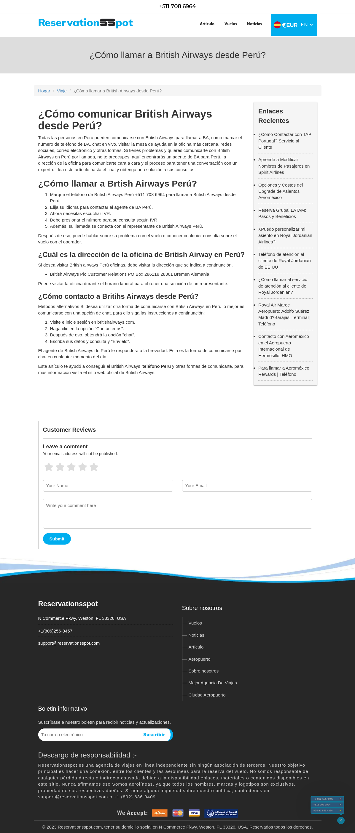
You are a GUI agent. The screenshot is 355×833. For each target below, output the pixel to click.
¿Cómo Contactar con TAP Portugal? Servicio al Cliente (284, 141)
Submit (57, 538)
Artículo (196, 646)
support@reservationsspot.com (69, 643)
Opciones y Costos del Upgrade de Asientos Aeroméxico (280, 191)
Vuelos (231, 24)
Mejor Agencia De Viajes (213, 682)
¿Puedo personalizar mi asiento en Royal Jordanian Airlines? (285, 235)
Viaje (62, 90)
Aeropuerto (200, 659)
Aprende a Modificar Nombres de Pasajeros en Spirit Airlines (284, 166)
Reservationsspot (68, 604)
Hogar (44, 90)
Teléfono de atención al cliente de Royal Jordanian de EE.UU (284, 260)
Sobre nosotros (204, 670)
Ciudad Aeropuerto (207, 694)
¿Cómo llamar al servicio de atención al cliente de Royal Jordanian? (282, 286)
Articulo (207, 24)
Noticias (254, 24)
